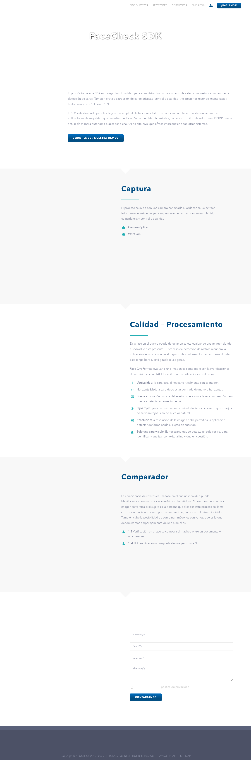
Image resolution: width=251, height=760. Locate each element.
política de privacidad (175, 687)
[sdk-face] (38, 92)
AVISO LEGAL (167, 756)
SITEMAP (185, 756)
